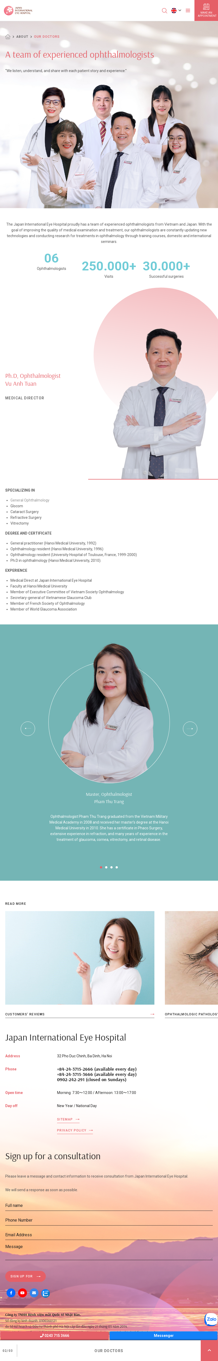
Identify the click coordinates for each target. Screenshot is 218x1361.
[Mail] (34, 1292)
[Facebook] (11, 1292)
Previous (28, 728)
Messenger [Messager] (163, 1335)
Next (190, 728)
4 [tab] (116, 867)
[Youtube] (22, 1292)
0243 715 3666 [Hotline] (54, 1335)
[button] (176, 10)
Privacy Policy (71, 1130)
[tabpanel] (109, 747)
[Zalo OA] (45, 1292)
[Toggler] (187, 10)
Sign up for (21, 1276)
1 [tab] (101, 867)
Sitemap (65, 1119)
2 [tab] (106, 867)
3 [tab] (111, 867)
